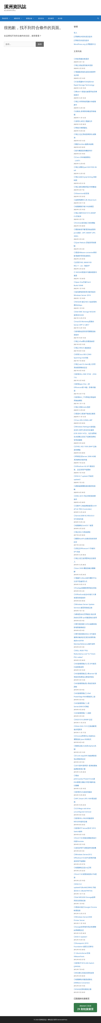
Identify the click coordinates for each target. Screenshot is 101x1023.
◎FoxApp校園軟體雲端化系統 (85, 588)
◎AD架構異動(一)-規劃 (82, 713)
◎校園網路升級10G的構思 (84, 206)
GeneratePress (62, 1020)
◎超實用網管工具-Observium (85, 200)
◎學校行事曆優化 (80, 128)
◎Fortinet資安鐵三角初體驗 (84, 223)
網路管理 (19, 18)
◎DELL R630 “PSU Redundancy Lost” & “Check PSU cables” (84, 653)
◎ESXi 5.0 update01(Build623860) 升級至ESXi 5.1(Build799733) (85, 887)
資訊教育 (51, 18)
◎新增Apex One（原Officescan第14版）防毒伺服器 (85, 387)
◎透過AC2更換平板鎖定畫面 (84, 413)
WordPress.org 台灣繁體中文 (85, 44)
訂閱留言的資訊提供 (81, 40)
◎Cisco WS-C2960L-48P (83, 420)
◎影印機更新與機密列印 (83, 150)
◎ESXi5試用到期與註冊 (82, 989)
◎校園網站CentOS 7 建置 (83, 525)
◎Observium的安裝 (81, 193)
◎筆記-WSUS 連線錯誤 (82, 348)
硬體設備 (31, 18)
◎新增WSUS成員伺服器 (83, 792)
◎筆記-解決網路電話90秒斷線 (85, 187)
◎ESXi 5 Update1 (80, 937)
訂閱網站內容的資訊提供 (83, 36)
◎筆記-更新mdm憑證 (82, 407)
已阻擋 (85, 1008)
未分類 (60, 18)
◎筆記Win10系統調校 (82, 532)
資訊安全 (41, 18)
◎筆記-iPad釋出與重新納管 (84, 341)
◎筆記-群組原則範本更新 (83, 65)
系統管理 (7, 18)
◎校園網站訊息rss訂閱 (82, 867)
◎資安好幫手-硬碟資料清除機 (85, 848)
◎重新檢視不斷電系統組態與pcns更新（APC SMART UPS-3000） (85, 232)
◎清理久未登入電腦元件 (83, 121)
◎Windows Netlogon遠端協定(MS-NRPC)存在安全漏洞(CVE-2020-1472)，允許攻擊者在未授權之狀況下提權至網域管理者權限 (85, 433)
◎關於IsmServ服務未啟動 (84, 144)
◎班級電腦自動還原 (81, 59)
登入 (75, 33)
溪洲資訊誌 (15, 7)
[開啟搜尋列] (98, 18)
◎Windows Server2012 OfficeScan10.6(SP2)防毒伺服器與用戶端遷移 (85, 857)
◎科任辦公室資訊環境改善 (84, 973)
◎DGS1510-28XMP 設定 (83, 719)
